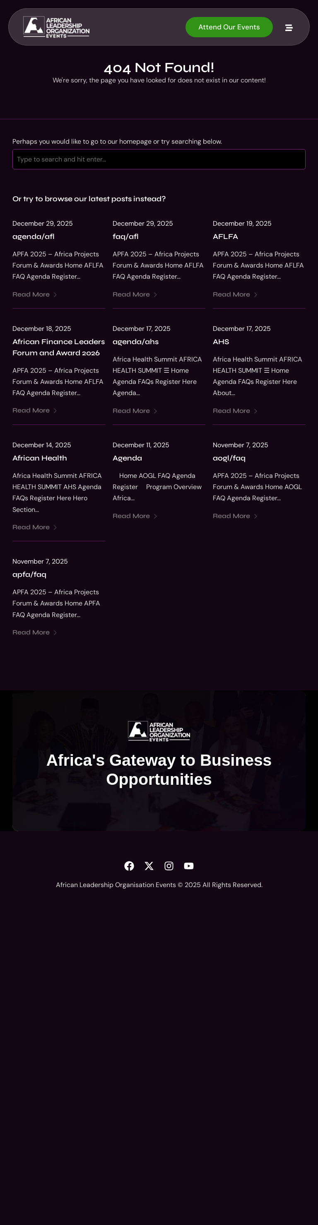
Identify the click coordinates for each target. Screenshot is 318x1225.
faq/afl (126, 236)
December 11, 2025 (141, 445)
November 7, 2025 (240, 445)
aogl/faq (229, 458)
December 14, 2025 (41, 445)
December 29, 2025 (42, 223)
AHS (221, 341)
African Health (39, 458)
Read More (35, 294)
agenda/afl (33, 236)
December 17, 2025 (142, 328)
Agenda (127, 458)
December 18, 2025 (41, 328)
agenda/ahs (136, 341)
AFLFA (225, 236)
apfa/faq (29, 574)
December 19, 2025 (242, 223)
